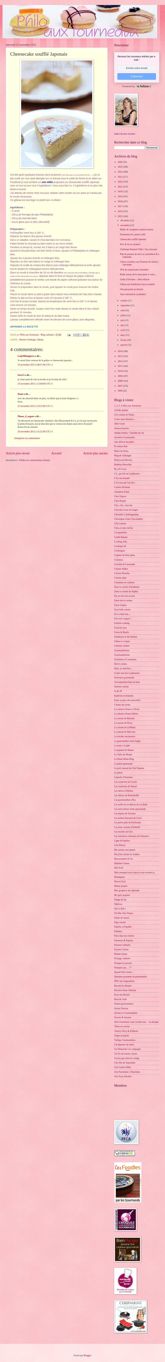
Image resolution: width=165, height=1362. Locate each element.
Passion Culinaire (122, 945)
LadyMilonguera (26, 356)
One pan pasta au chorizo (131, 289)
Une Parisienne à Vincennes (127, 1072)
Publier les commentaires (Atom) (34, 460)
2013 (120, 356)
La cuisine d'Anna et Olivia (126, 709)
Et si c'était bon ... (122, 614)
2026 (120, 162)
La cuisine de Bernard (124, 718)
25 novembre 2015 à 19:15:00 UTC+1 (35, 406)
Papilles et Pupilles (123, 927)
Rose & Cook (120, 999)
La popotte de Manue (124, 750)
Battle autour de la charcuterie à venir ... (138, 274)
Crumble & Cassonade (124, 564)
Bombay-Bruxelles (123, 464)
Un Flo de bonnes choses (125, 1053)
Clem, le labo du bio (123, 528)
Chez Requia (120, 501)
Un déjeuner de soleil (124, 1044)
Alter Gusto (119, 423)
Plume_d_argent (26, 416)
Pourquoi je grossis (123, 963)
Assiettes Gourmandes (124, 437)
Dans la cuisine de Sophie (126, 591)
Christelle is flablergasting (126, 514)
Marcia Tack (120, 881)
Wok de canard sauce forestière (134, 269)
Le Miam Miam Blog (124, 759)
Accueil (56, 453)
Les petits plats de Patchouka (127, 822)
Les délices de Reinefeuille (126, 795)
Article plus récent (18, 453)
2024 (120, 172)
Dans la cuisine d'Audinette (127, 587)
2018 (120, 201)
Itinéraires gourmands (124, 677)
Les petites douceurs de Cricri (128, 818)
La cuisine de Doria (123, 723)
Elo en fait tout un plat (124, 596)
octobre (124, 300)
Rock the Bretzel (122, 995)
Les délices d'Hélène (123, 791)
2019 (120, 196)
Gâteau (40, 339)
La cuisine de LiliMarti (125, 727)
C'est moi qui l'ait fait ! (124, 482)
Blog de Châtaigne (122, 455)
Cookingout (119, 550)
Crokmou (118, 560)
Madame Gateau (121, 863)
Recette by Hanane (123, 986)
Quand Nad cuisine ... (124, 972)
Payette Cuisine (121, 949)
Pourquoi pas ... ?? (122, 967)
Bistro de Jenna (121, 451)
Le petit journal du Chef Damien (129, 768)
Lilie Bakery (120, 845)
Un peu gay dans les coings (126, 1058)
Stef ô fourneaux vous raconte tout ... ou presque (136, 1022)
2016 (120, 211)
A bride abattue (121, 410)
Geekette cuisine (122, 646)
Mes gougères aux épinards (126, 890)
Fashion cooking (122, 623)
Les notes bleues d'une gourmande (130, 809)
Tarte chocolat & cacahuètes (133, 294)
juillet (123, 315)
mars (123, 335)
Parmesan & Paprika (123, 940)
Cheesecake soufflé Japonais (133, 239)
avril (122, 330)
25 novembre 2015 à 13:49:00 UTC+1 (35, 383)
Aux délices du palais (124, 442)
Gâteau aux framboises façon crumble (137, 284)
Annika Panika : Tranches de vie (129, 433)
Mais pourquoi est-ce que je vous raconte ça (134, 872)
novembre (125, 225)
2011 (120, 366)
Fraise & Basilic (121, 632)
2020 (120, 191)
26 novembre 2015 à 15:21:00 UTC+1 (35, 431)
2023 (120, 177)
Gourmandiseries (122, 655)
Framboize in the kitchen (125, 637)
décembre (125, 220)
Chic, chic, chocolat (123, 505)
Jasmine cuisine (121, 686)
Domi (20, 394)
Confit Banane (121, 537)
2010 (120, 371)
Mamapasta (119, 877)
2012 (120, 361)
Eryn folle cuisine (122, 609)
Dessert (22, 339)
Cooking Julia (120, 541)
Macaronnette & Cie (123, 859)
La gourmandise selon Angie (127, 741)
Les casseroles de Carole (125, 782)
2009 (120, 376)
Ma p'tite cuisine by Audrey (127, 854)
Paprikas (118, 931)
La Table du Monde (123, 754)
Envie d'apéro (120, 605)
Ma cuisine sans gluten (124, 850)
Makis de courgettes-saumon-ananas (136, 229)
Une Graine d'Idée (122, 1067)
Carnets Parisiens (122, 487)
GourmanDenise (121, 650)
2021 (120, 186)
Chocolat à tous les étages (126, 510)
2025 (120, 167)
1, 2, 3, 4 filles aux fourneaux (127, 405)
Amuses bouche (121, 428)
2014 (120, 351)
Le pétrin (118, 772)
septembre (125, 305)
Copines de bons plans (124, 555)
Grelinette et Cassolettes (125, 659)
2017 (120, 206)
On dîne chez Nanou (123, 913)
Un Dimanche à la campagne (127, 1049)
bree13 (21, 375)
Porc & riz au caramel (130, 244)
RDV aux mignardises (124, 981)
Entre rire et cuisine (123, 600)
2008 (120, 381)
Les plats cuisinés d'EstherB (127, 827)
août (122, 310)
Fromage (31, 339)
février (123, 340)
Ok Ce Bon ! (120, 908)
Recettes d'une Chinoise (125, 990)
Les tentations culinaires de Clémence (131, 836)
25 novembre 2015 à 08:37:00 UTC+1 (35, 364)
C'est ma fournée (122, 478)
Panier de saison (121, 918)
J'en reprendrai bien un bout (127, 682)
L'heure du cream (122, 704)
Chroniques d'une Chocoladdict (128, 519)
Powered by (136, 86)
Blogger (87, 1355)
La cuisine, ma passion (124, 736)
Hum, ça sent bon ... (123, 668)
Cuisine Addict (121, 569)
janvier (124, 345)
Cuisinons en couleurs (124, 582)
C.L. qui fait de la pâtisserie (127, 473)
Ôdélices (118, 904)
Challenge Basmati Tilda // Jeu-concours (138, 249)
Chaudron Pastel (121, 492)
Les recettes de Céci (123, 831)
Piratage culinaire (122, 958)
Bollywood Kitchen (123, 460)
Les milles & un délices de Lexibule (130, 804)
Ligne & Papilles (122, 840)
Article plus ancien (95, 453)
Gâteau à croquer (122, 641)
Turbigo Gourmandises (124, 1040)
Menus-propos (121, 886)
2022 (120, 181)
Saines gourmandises (124, 1004)
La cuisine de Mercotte (124, 732)
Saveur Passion (121, 1008)
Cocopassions (120, 532)
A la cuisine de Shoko (124, 414)
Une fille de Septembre (125, 1062)
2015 (120, 216)
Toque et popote (121, 1035)
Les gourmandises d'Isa (125, 800)
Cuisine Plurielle (122, 573)
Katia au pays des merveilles (127, 700)
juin (122, 320)
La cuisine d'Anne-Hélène (126, 713)
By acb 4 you (120, 469)
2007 (120, 386)
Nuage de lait (120, 899)
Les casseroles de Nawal (125, 786)
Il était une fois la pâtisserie (127, 673)
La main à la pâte (122, 745)
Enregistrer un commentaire (27, 438)
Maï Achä (118, 868)
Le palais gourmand (123, 763)
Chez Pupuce (120, 496)
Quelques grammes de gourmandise (130, 976)
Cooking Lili (120, 546)
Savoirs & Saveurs (122, 1017)
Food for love (120, 628)
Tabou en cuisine (122, 1026)
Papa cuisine (120, 922)
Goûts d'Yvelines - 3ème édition (134, 279)
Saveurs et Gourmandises (126, 1013)
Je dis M (118, 691)
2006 (120, 390)
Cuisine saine (120, 578)
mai (122, 325)
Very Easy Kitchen (122, 1076)
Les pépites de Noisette (125, 813)
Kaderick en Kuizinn (123, 695)
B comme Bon (121, 446)
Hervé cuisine (120, 664)
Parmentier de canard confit (132, 234)
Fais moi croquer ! (122, 618)
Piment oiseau (120, 954)
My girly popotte (122, 895)
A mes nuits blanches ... (125, 419)
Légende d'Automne (123, 777)
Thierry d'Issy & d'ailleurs (126, 1031)
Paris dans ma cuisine (124, 936)
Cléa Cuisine (120, 523)
